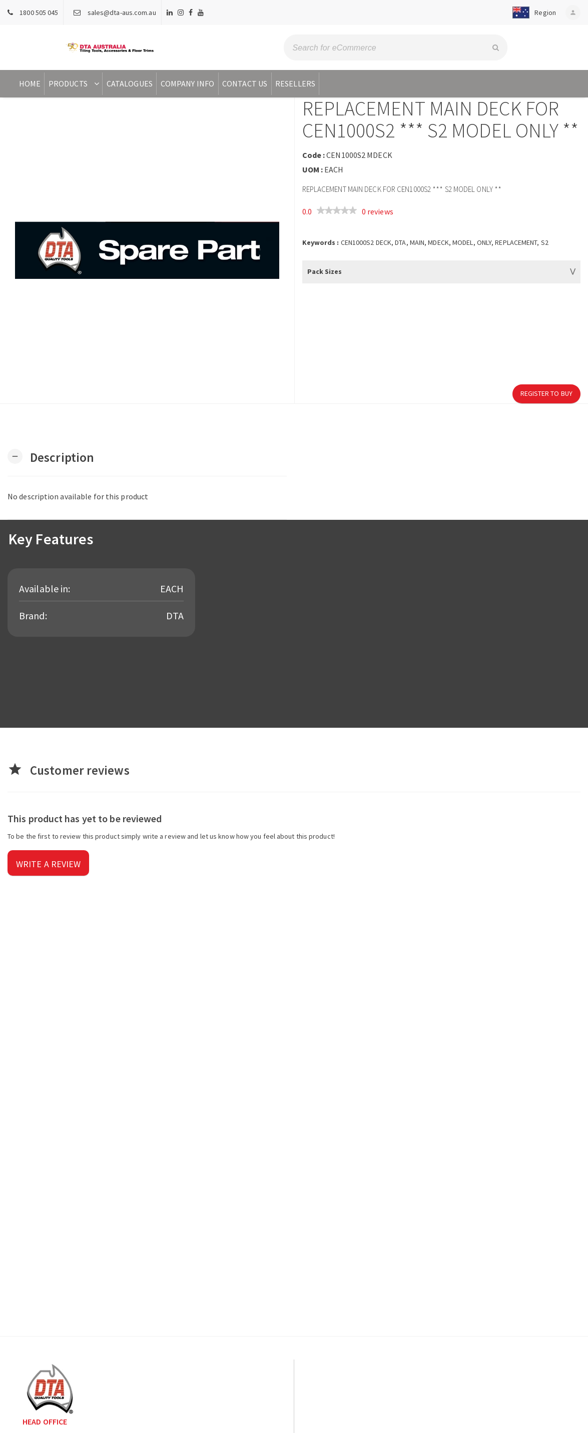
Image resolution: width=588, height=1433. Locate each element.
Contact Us (244, 83)
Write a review (48, 864)
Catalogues (130, 83)
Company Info (187, 83)
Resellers (295, 83)
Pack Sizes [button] (324, 271)
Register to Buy (546, 393)
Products (75, 83)
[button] (531, 12)
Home (30, 83)
